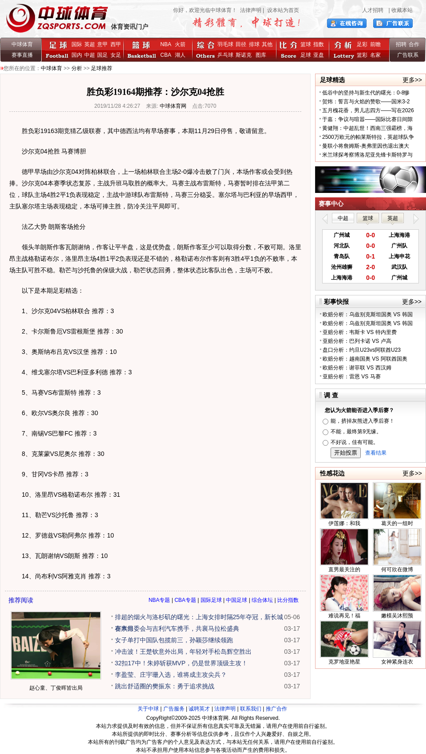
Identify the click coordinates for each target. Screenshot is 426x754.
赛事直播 (22, 55)
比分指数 (288, 600)
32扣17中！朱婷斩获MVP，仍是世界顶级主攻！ (181, 663)
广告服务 (174, 709)
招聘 (401, 44)
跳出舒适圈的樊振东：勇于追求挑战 (164, 686)
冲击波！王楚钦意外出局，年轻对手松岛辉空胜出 (183, 651)
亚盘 (318, 55)
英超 (89, 44)
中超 (89, 55)
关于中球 (148, 709)
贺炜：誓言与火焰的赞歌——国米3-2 (366, 101)
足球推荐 (101, 68)
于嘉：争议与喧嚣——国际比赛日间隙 (367, 119)
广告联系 (407, 55)
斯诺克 (245, 55)
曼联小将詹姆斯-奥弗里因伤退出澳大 (365, 146)
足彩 (362, 44)
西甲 (115, 44)
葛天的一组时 (397, 523)
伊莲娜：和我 (344, 523)
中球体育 (22, 44)
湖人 (180, 55)
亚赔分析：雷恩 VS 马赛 (352, 376)
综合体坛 (262, 600)
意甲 (102, 44)
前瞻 (375, 44)
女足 (115, 55)
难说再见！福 (344, 616)
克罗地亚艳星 (344, 662)
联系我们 (250, 709)
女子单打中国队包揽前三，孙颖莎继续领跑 (174, 640)
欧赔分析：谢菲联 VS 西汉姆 (357, 368)
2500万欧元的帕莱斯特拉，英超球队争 (368, 137)
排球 (254, 44)
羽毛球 (225, 44)
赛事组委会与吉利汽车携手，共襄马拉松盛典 (177, 628)
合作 (414, 44)
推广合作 (276, 709)
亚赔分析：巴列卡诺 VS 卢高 (357, 341)
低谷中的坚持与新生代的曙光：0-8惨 (366, 93)
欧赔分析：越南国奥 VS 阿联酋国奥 (365, 359)
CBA (167, 55)
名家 (375, 55)
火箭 (180, 44)
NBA (165, 44)
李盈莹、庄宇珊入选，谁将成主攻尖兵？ (171, 674)
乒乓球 (225, 55)
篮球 (305, 44)
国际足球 (211, 600)
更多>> (412, 79)
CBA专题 (185, 600)
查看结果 (376, 453)
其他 (267, 44)
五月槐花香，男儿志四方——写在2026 (368, 110)
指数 (318, 44)
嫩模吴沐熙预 (397, 616)
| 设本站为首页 (280, 10)
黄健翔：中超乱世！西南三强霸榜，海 (367, 128)
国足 (102, 55)
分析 (76, 68)
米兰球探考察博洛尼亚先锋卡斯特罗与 (367, 155)
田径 (241, 44)
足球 (305, 55)
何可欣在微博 (397, 569)
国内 (76, 55)
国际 (76, 44)
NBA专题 (159, 600)
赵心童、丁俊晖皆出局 (56, 688)
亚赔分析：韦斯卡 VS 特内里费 (360, 332)
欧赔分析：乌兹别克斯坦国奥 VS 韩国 (368, 314)
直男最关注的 (344, 569)
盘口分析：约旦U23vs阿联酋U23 (362, 350)
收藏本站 (402, 10)
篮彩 (362, 55)
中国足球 (236, 600)
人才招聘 (372, 10)
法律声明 (250, 10)
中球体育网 (173, 106)
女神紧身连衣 (397, 662)
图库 (261, 55)
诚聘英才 (199, 709)
